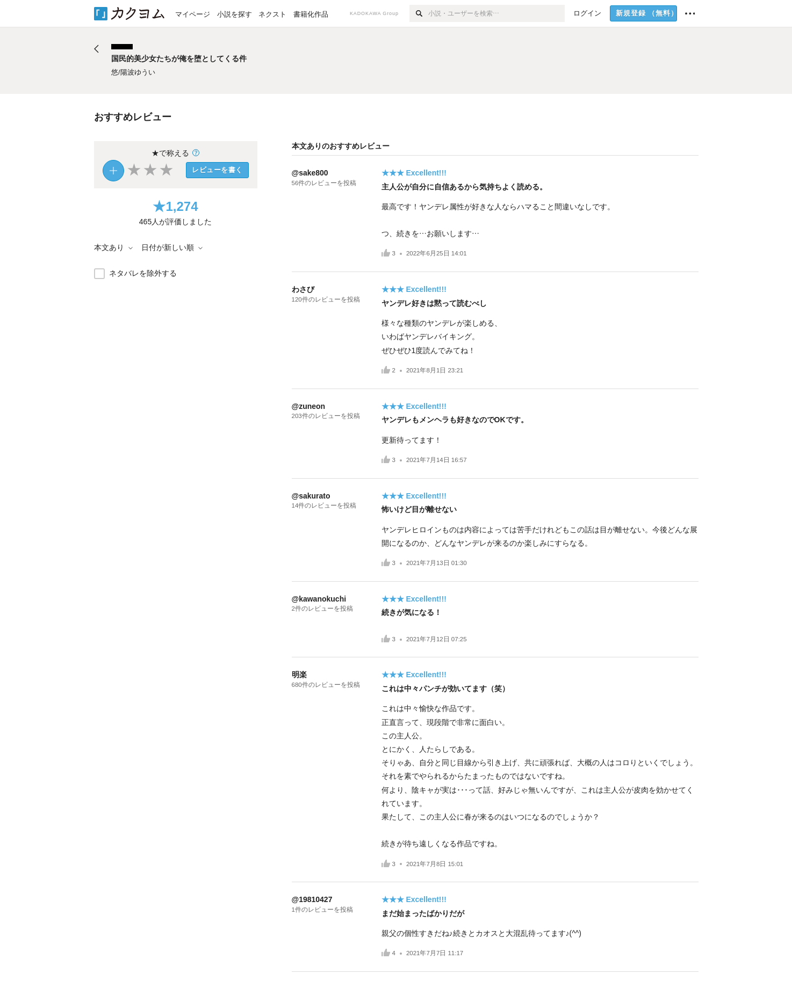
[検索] (418, 13)
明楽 (299, 674)
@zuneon (309, 406)
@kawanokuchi (319, 599)
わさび (303, 289)
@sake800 (310, 173)
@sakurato (311, 496)
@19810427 (312, 899)
